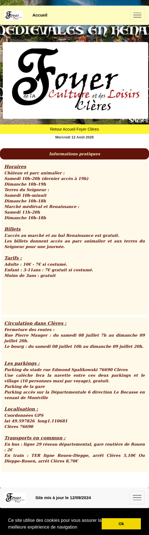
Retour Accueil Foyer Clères (74, 129)
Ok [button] (121, 524)
